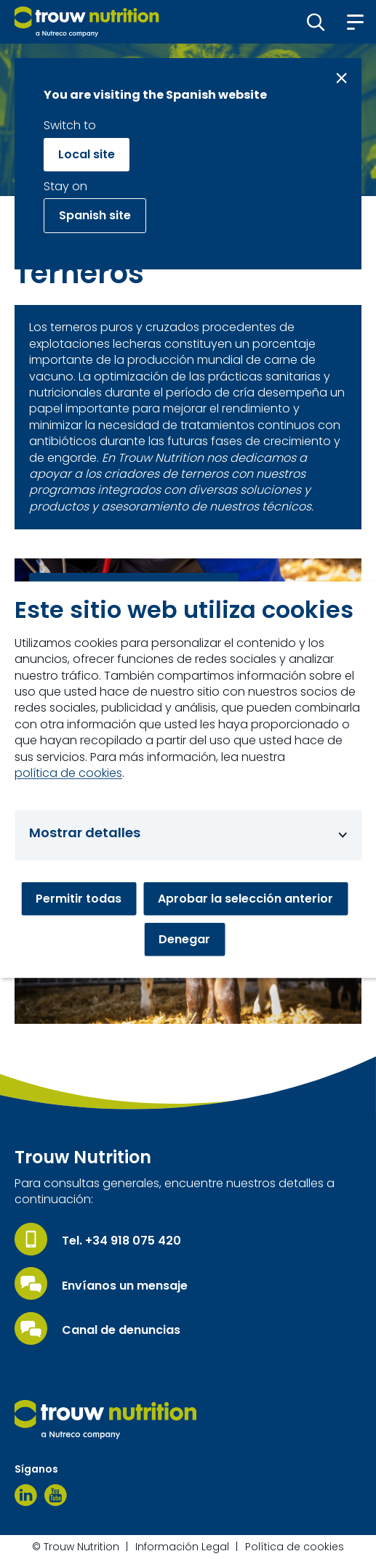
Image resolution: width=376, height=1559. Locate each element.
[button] (316, 22)
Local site (86, 154)
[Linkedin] (26, 1495)
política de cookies (68, 773)
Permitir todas (78, 898)
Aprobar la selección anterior (245, 898)
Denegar (184, 939)
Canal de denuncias (121, 1330)
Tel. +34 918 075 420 (121, 1241)
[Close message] (341, 78)
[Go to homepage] (87, 22)
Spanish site (95, 215)
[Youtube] (55, 1495)
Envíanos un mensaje (125, 1286)
